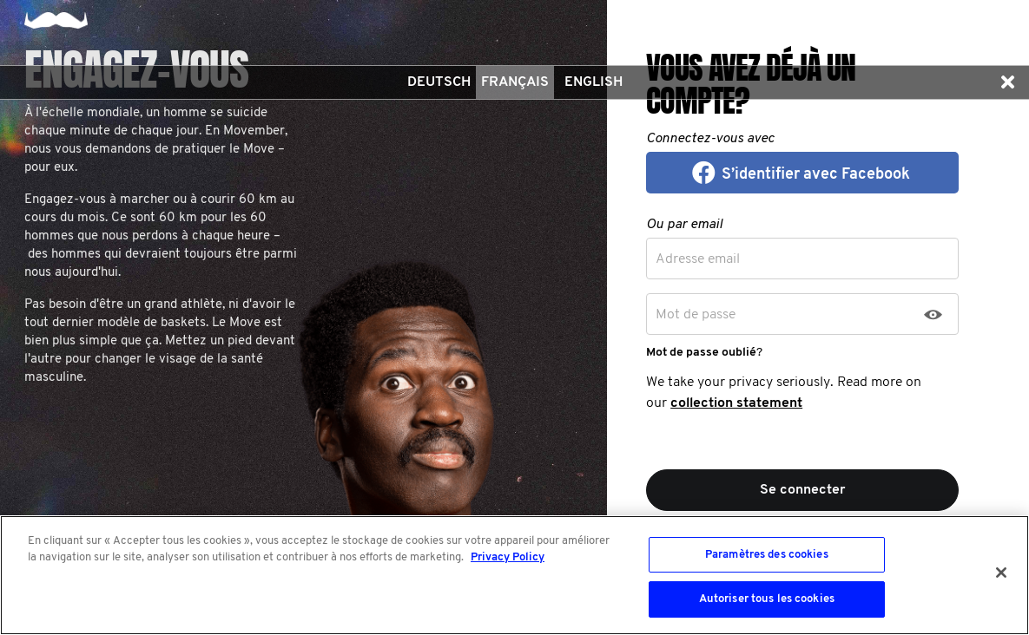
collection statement (736, 403)
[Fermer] (1001, 572)
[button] (1007, 82)
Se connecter (803, 490)
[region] (514, 575)
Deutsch (439, 82)
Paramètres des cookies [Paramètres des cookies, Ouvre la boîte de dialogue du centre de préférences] (766, 554)
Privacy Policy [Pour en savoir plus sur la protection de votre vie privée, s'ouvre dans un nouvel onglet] (507, 557)
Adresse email (698, 259)
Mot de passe (695, 315)
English (593, 82)
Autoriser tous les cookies (766, 599)
